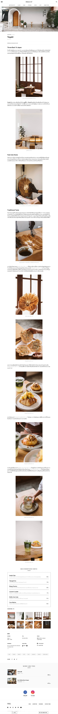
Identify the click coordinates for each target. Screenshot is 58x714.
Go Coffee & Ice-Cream (23, 680)
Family (14, 654)
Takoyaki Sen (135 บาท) (36, 268)
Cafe (9, 654)
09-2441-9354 (25, 638)
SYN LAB (20, 672)
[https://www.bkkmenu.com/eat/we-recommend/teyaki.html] (16, 659)
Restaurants (12, 5)
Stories (29, 5)
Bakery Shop (45, 654)
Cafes (19, 5)
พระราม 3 (9, 39)
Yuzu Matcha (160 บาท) (35, 469)
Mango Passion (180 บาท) (13, 366)
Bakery (19, 654)
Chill (24, 654)
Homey (13, 34)
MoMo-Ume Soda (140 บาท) (24, 467)
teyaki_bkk (41, 645)
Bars (24, 5)
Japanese (33, 654)
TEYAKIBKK (41, 643)
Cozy (28, 654)
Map (8, 648)
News (35, 5)
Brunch (39, 654)
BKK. (9, 704)
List (40, 5)
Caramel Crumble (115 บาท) (21, 417)
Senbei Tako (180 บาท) (22, 266)
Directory (46, 5)
